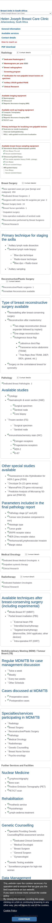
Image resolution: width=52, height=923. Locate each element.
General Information (11, 29)
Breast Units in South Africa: (14, 11)
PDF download (8, 47)
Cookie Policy (10, 910)
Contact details (9, 38)
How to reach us (9, 42)
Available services (10, 33)
